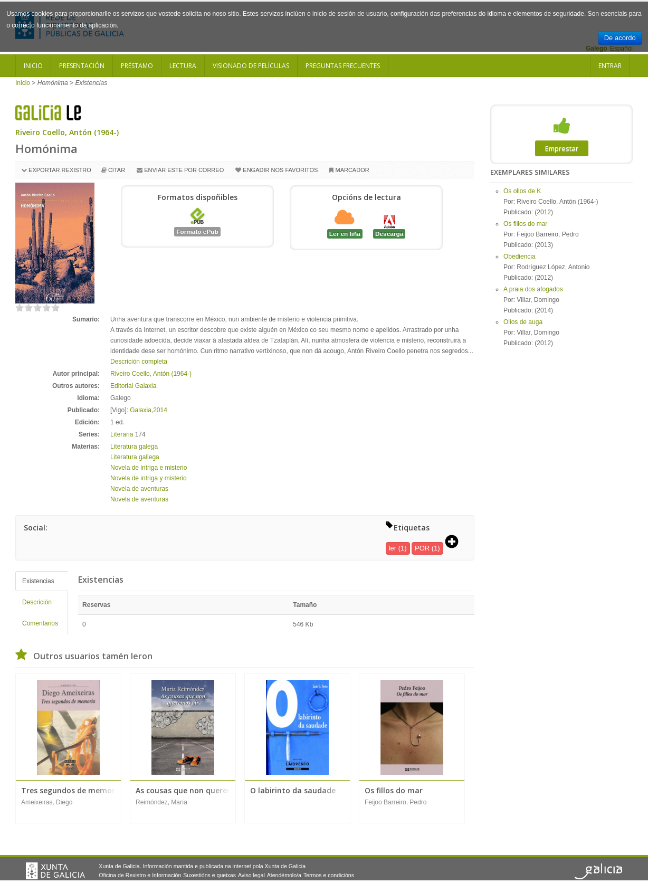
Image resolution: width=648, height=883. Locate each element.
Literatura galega (134, 446)
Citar (116, 170)
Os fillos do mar (525, 223)
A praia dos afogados (533, 289)
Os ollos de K (522, 191)
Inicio (33, 65)
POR (422, 548)
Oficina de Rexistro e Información (140, 875)
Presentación (81, 65)
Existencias (38, 581)
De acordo (620, 38)
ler (392, 548)
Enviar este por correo (184, 170)
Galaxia (140, 410)
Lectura (182, 65)
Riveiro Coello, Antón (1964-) (67, 132)
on (19, 307)
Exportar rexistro (59, 170)
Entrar (610, 65)
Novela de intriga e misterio (148, 467)
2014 (160, 410)
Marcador (352, 170)
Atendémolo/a (284, 875)
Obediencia (519, 256)
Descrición (37, 602)
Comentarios (40, 623)
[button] (455, 542)
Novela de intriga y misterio (148, 478)
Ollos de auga (522, 322)
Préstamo (137, 65)
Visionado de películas (251, 65)
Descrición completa (138, 361)
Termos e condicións (328, 875)
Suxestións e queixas (209, 875)
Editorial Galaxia (133, 386)
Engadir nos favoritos (280, 170)
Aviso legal (251, 875)
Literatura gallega (134, 457)
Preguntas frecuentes (343, 65)
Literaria (121, 434)
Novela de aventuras (139, 488)
